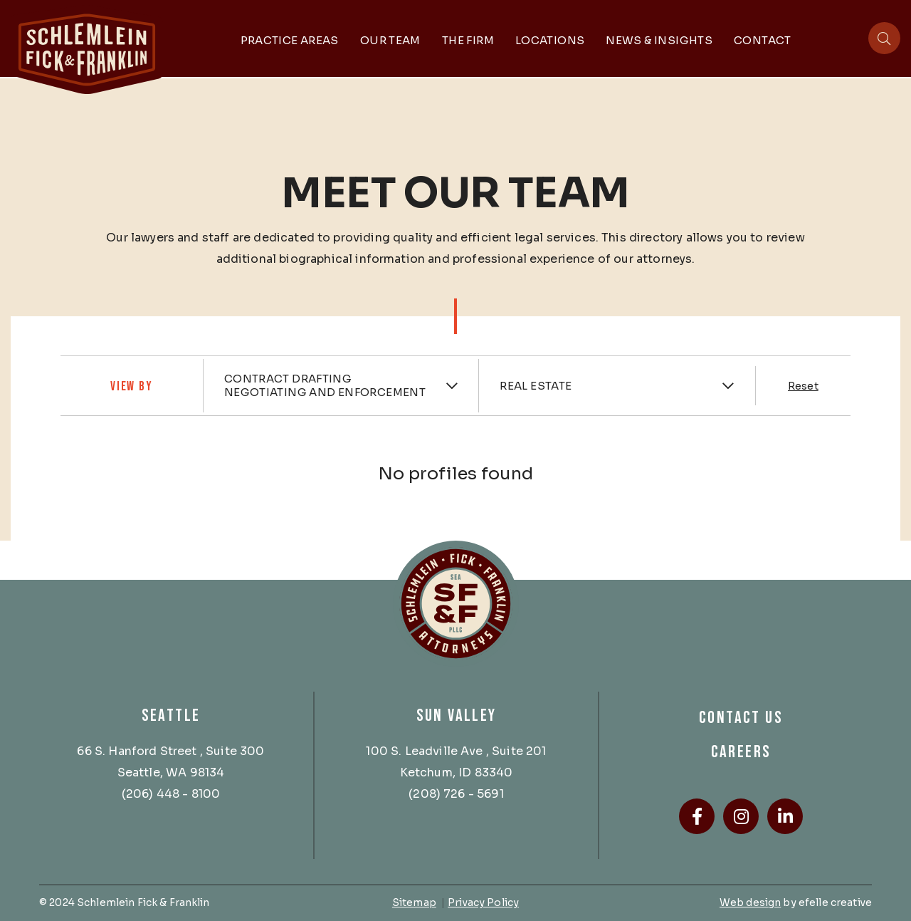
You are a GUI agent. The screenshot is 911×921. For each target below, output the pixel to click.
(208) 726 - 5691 (456, 793)
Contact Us (741, 717)
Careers (741, 752)
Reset (803, 386)
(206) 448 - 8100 (171, 793)
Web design (750, 902)
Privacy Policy (483, 902)
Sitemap (414, 902)
